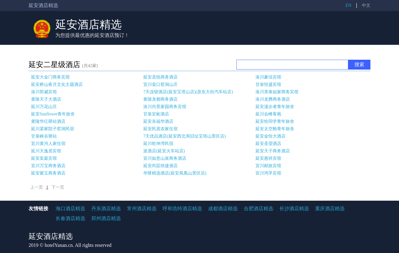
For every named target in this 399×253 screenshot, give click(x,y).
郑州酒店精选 (106, 218)
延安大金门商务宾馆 (50, 77)
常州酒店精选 (141, 208)
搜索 (359, 64)
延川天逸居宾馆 (46, 151)
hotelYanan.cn (59, 245)
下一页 (57, 187)
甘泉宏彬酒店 (156, 114)
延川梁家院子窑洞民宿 (52, 128)
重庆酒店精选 (330, 208)
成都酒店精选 (223, 208)
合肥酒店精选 (258, 208)
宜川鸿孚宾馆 (268, 173)
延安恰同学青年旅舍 (274, 121)
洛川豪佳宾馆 (268, 77)
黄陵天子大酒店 (46, 99)
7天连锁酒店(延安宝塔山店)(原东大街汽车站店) (188, 92)
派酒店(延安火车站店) (164, 151)
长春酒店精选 (70, 218)
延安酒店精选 (88, 24)
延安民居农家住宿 (160, 128)
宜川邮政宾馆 (268, 165)
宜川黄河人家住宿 (48, 143)
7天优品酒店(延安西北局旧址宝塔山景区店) (184, 136)
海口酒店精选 (70, 208)
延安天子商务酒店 (272, 151)
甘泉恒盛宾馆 (268, 84)
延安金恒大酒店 (270, 136)
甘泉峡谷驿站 (44, 136)
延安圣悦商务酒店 (160, 77)
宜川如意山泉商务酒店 (164, 158)
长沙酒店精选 (294, 208)
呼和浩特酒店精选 (182, 208)
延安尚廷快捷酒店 (160, 165)
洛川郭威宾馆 (44, 92)
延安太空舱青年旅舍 (274, 128)
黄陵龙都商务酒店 (160, 99)
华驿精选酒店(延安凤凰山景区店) (174, 173)
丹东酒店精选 (106, 208)
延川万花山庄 (44, 106)
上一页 (36, 187)
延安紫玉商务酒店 (48, 173)
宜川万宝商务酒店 (48, 165)
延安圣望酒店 (268, 143)
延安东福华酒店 (158, 121)
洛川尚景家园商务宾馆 (164, 106)
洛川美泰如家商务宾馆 (276, 92)
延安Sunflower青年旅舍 (53, 114)
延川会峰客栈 (268, 114)
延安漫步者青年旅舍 (274, 106)
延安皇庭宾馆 (44, 158)
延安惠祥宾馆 (268, 158)
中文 (366, 5)
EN (348, 5)
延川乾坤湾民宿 (158, 143)
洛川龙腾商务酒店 (272, 99)
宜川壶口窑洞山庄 (160, 84)
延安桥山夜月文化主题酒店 (57, 84)
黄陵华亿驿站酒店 (48, 121)
